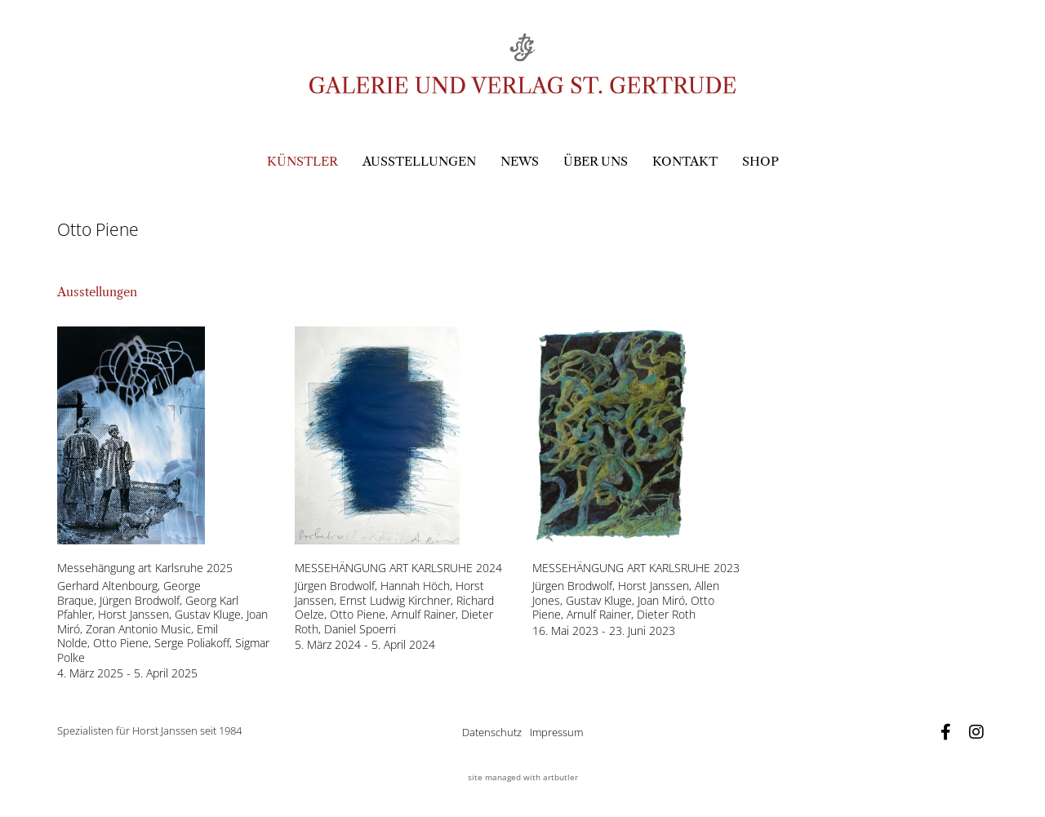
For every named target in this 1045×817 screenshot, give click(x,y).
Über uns (595, 161)
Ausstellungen (419, 161)
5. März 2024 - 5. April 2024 (365, 644)
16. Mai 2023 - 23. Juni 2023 (603, 631)
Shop (760, 161)
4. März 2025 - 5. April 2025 (127, 673)
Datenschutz (492, 732)
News (519, 161)
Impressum (556, 732)
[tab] (97, 292)
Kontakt (685, 161)
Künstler (302, 161)
